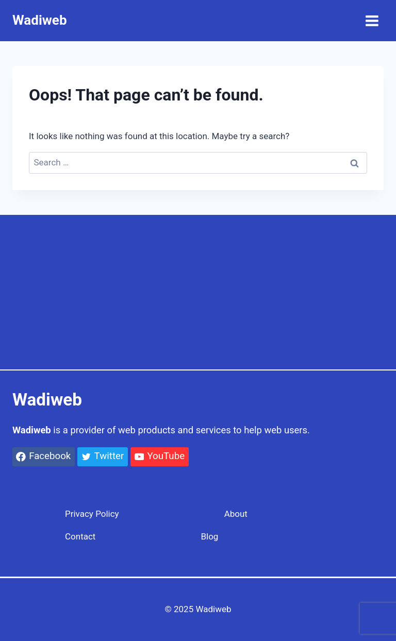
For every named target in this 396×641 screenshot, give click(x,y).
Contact (80, 536)
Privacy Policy (92, 514)
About (236, 514)
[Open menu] (372, 20)
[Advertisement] (198, 292)
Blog (209, 536)
